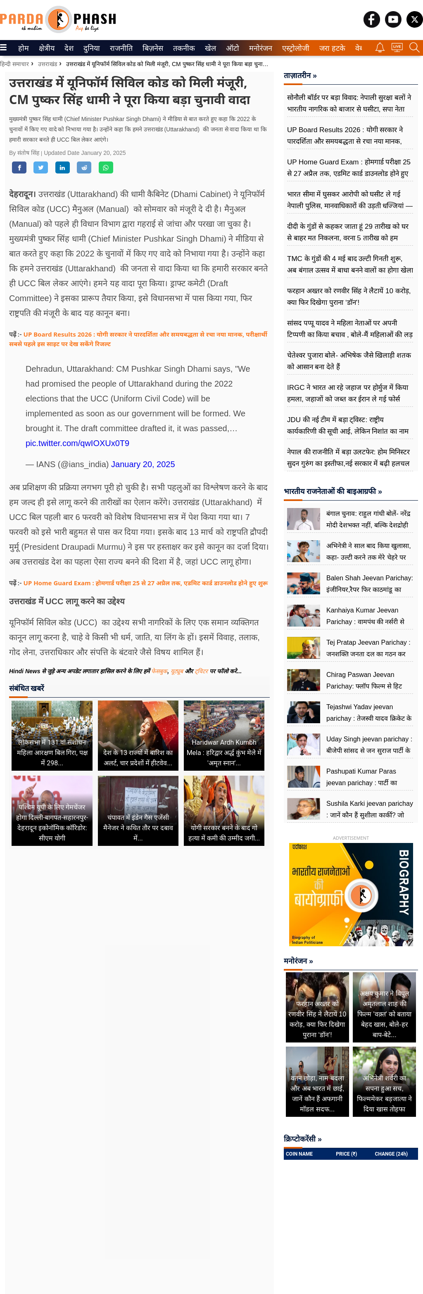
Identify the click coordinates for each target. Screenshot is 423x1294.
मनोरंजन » (298, 961)
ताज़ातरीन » (300, 75)
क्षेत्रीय (45, 48)
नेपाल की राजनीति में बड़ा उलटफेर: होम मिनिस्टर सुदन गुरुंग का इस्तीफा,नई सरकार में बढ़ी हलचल (348, 458)
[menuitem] (23, 48)
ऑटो (232, 48)
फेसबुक (159, 671)
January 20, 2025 (143, 464)
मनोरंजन (259, 48)
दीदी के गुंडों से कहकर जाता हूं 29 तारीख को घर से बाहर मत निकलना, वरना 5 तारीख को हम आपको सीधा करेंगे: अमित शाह (348, 238)
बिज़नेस (152, 48)
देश (68, 48)
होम (23, 48)
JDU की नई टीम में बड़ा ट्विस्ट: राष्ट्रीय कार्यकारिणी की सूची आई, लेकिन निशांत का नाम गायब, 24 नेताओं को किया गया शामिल (348, 431)
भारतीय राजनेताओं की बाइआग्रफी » (333, 491)
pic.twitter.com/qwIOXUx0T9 (77, 443)
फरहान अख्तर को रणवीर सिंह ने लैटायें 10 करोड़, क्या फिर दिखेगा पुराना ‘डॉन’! (349, 296)
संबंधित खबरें (26, 688)
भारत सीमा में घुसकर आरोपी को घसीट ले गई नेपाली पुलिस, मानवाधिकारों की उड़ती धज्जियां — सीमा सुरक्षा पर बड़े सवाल (350, 205)
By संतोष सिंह (25, 153)
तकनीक (182, 48)
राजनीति (120, 48)
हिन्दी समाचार (14, 64)
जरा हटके (330, 48)
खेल (210, 48)
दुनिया (90, 48)
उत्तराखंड (47, 64)
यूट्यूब (178, 671)
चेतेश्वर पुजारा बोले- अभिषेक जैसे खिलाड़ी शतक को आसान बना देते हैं (349, 361)
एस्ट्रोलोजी (294, 48)
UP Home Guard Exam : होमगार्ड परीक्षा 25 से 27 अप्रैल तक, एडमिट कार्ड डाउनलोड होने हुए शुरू (146, 583)
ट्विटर (201, 671)
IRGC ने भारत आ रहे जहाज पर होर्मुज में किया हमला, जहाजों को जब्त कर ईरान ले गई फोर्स (347, 393)
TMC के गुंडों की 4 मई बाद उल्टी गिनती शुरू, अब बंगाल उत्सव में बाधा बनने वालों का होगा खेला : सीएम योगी (350, 270)
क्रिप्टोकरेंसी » (303, 1139)
